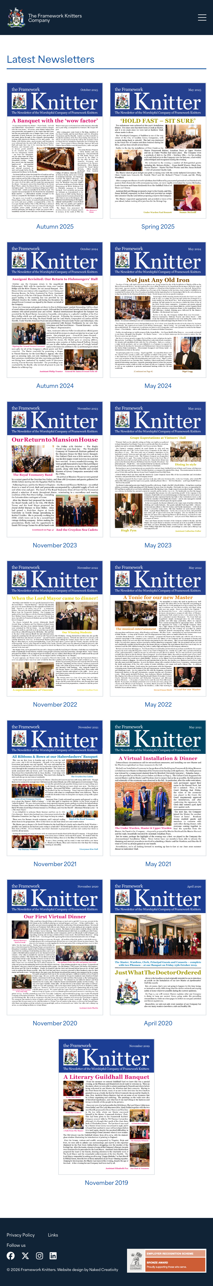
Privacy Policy (21, 1234)
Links (53, 1234)
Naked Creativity (103, 1269)
